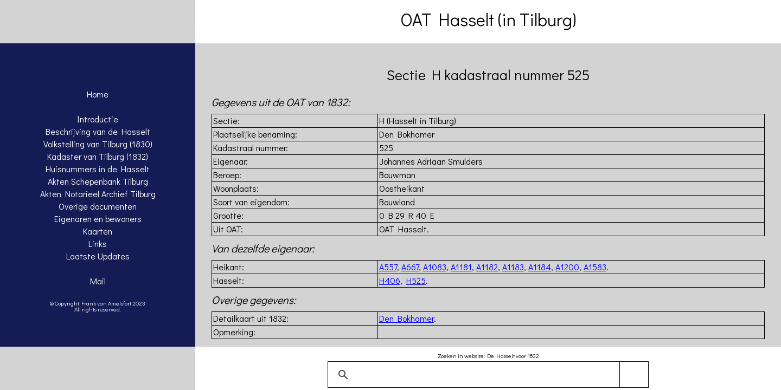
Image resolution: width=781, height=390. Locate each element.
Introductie (97, 119)
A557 (388, 266)
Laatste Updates (98, 256)
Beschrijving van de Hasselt (98, 131)
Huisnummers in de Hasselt (98, 168)
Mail (98, 281)
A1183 (513, 266)
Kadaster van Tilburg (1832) (97, 156)
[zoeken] (486, 374)
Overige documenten (98, 206)
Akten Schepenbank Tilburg (98, 181)
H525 (416, 280)
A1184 (539, 266)
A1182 (487, 266)
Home (97, 94)
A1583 (595, 266)
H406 (389, 280)
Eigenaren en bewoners (98, 218)
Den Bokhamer (406, 318)
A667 (410, 266)
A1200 (567, 266)
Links (97, 243)
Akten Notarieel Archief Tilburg (98, 193)
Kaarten (97, 231)
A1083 (434, 266)
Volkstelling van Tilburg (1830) (97, 144)
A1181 (461, 266)
